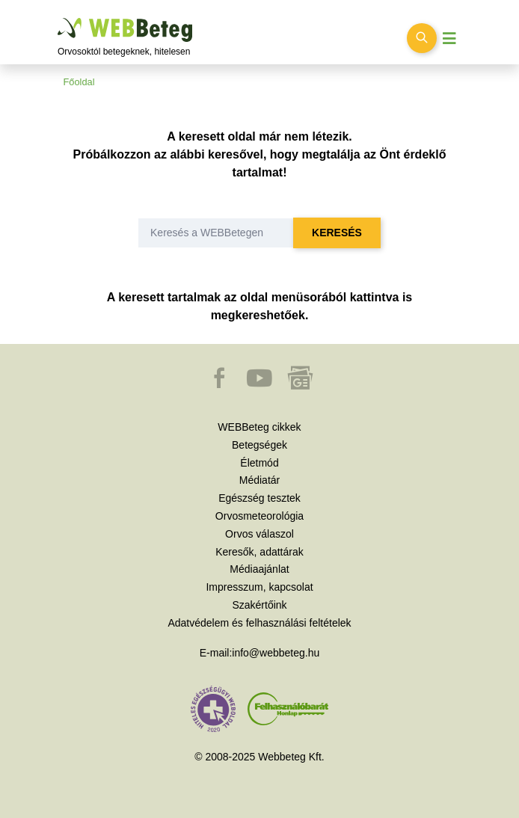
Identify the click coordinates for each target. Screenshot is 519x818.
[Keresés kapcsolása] (422, 38)
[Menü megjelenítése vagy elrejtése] (449, 38)
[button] (220, 385)
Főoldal (79, 81)
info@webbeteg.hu (275, 653)
